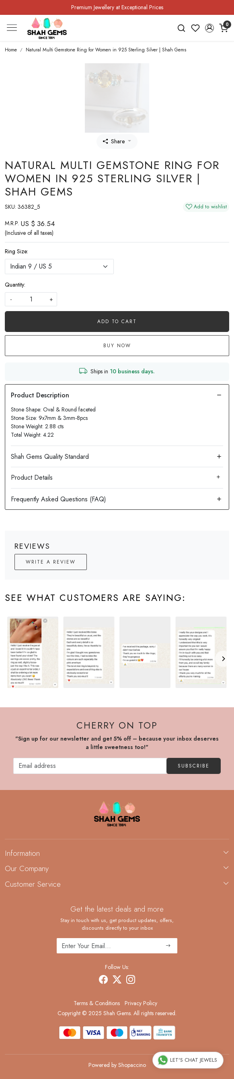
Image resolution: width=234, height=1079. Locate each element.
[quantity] (31, 299)
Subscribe (193, 766)
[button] (209, 28)
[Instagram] (131, 980)
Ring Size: (16, 251)
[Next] (223, 659)
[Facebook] (103, 980)
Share (114, 141)
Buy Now (117, 345)
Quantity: (15, 285)
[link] (181, 28)
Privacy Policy (141, 1003)
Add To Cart (117, 321)
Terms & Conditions (97, 1003)
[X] (117, 980)
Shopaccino (132, 1065)
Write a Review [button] (51, 562)
